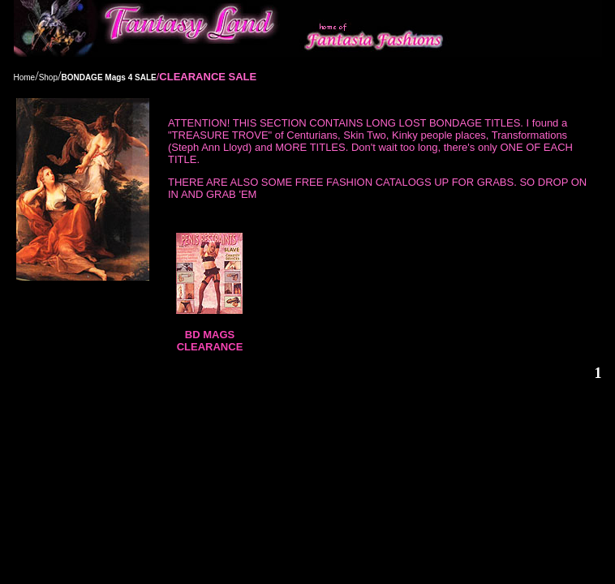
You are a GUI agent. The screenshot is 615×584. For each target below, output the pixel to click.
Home (25, 77)
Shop (48, 77)
